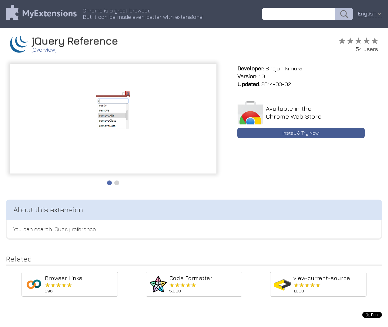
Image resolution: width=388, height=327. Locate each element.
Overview (44, 50)
